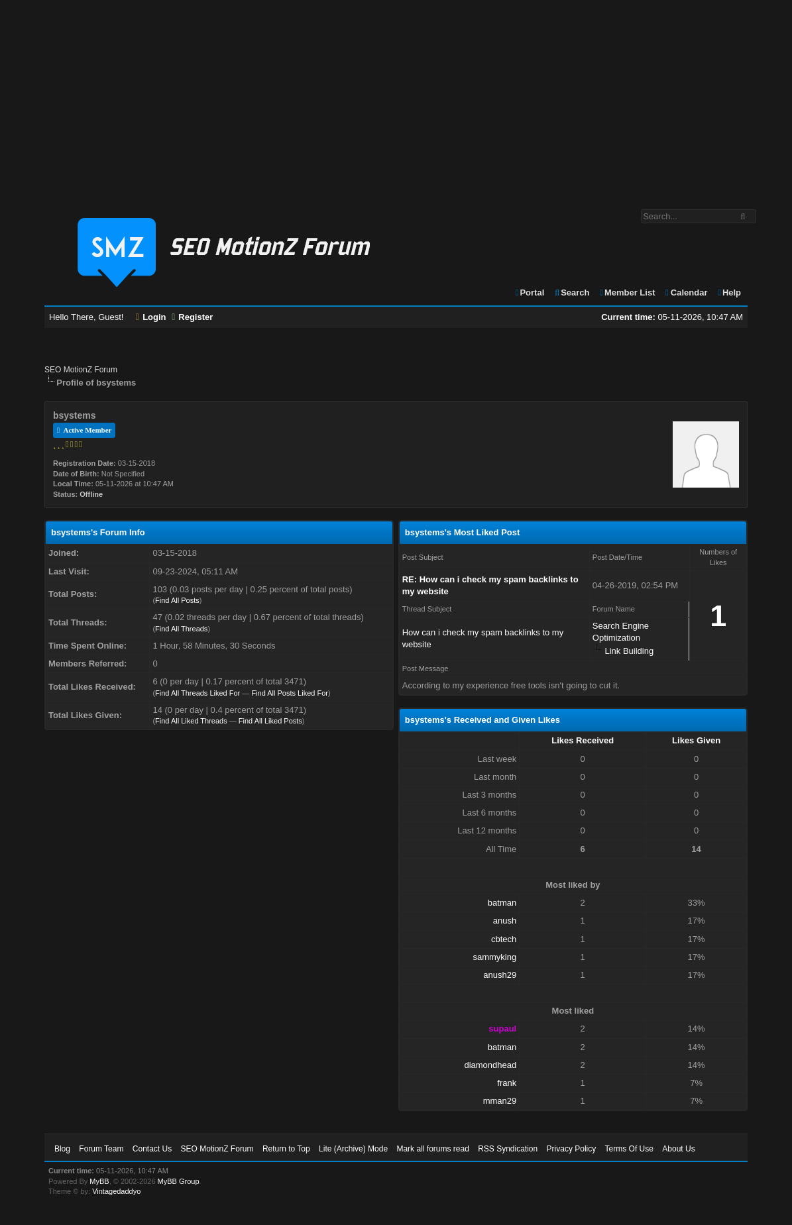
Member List (626, 292)
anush (504, 921)
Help (728, 292)
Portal (529, 292)
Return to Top (286, 1148)
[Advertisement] (396, 98)
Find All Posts (177, 600)
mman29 (500, 1101)
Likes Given (696, 740)
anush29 (499, 975)
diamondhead (490, 1065)
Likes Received (582, 740)
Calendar (685, 292)
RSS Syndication (507, 1148)
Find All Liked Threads (191, 721)
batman (502, 903)
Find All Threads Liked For (197, 693)
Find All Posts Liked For (289, 693)
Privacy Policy (571, 1148)
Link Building (628, 651)
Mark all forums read (432, 1148)
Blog (62, 1148)
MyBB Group (178, 1181)
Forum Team (101, 1148)
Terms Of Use (629, 1148)
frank (506, 1083)
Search (571, 292)
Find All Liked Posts (270, 721)
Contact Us (152, 1148)
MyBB (99, 1181)
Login (151, 317)
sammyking (494, 957)
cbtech (503, 939)
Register (192, 317)
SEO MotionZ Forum (80, 369)
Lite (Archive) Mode (353, 1148)
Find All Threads (181, 629)
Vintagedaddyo (116, 1191)
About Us (678, 1148)
